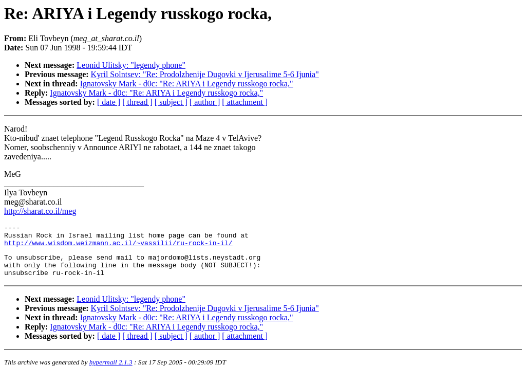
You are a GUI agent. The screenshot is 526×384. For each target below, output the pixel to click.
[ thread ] (137, 102)
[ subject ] (171, 102)
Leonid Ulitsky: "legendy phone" (131, 65)
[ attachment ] (245, 102)
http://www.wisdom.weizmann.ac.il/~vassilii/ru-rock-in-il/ (118, 247)
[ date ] (108, 102)
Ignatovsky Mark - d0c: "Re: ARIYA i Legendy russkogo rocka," (186, 83)
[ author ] (205, 102)
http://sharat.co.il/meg (40, 211)
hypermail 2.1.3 (111, 371)
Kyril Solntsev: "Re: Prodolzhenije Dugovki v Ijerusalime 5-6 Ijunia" (205, 74)
